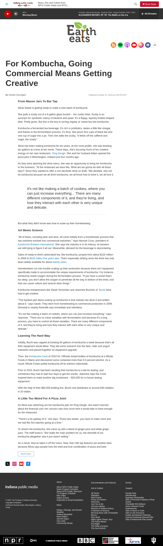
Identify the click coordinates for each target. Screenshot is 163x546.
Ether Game (96, 498)
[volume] (15, 14)
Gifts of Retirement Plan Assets (139, 519)
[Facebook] (148, 45)
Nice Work (95, 517)
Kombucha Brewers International (36, 244)
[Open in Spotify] (120, 45)
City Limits (61, 521)
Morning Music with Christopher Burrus (104, 514)
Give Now (150, 4)
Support (129, 488)
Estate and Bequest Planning (138, 515)
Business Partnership (135, 498)
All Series (95, 493)
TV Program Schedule (66, 493)
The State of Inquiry (99, 526)
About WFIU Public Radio (67, 487)
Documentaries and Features (103, 483)
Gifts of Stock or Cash (135, 511)
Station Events (63, 498)
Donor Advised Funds (135, 506)
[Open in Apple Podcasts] (127, 45)
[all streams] (149, 13)
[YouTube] (134, 45)
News (59, 505)
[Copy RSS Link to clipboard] (113, 45)
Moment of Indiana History (102, 508)
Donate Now (131, 493)
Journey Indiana (98, 506)
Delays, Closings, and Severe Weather (69, 511)
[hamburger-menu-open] (6, 4)
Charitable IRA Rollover (136, 504)
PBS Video (61, 496)
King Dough (58, 153)
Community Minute (65, 523)
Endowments (131, 508)
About (59, 482)
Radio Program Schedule (67, 489)
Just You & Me (97, 504)
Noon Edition (62, 517)
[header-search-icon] (135, 4)
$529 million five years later (44, 258)
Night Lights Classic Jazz (101, 519)
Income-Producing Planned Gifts (139, 517)
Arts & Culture (97, 488)
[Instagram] (141, 45)
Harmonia (95, 502)
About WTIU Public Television (69, 491)
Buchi (102, 289)
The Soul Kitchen (98, 528)
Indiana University (30, 500)
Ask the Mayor (63, 519)
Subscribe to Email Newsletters (70, 500)
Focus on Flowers (98, 500)
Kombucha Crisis (38, 356)
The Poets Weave (98, 522)
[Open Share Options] (154, 45)
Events (128, 483)
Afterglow (95, 495)
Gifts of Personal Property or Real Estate (140, 501)
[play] (7, 13)
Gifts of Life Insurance (135, 513)
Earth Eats (26, 454)
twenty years (59, 262)
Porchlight (95, 524)
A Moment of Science (100, 511)
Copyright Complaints (13, 503)
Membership (131, 495)
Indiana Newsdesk (64, 514)
